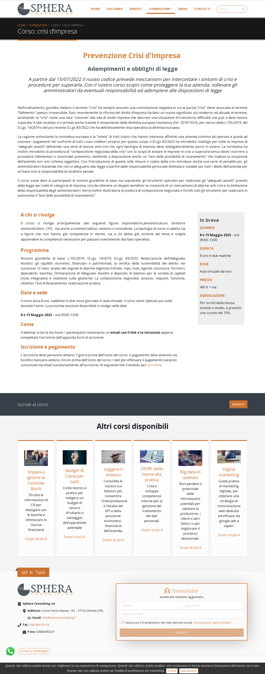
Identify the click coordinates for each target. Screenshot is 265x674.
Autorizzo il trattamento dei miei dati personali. (176, 622)
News (183, 9)
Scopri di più (36, 539)
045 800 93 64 (39, 625)
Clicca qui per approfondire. (212, 622)
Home (95, 9)
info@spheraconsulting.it (59, 618)
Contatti (202, 9)
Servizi (135, 9)
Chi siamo (114, 9)
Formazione (159, 9)
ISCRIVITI (238, 404)
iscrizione (154, 365)
